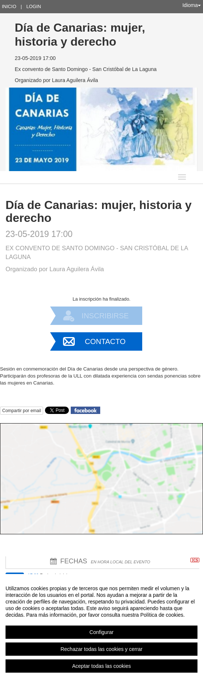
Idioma (191, 5)
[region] (101, 627)
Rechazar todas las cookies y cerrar (101, 649)
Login (33, 6)
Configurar (101, 632)
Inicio (9, 6)
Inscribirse (105, 316)
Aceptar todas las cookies (101, 666)
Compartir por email (21, 410)
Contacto (105, 341)
